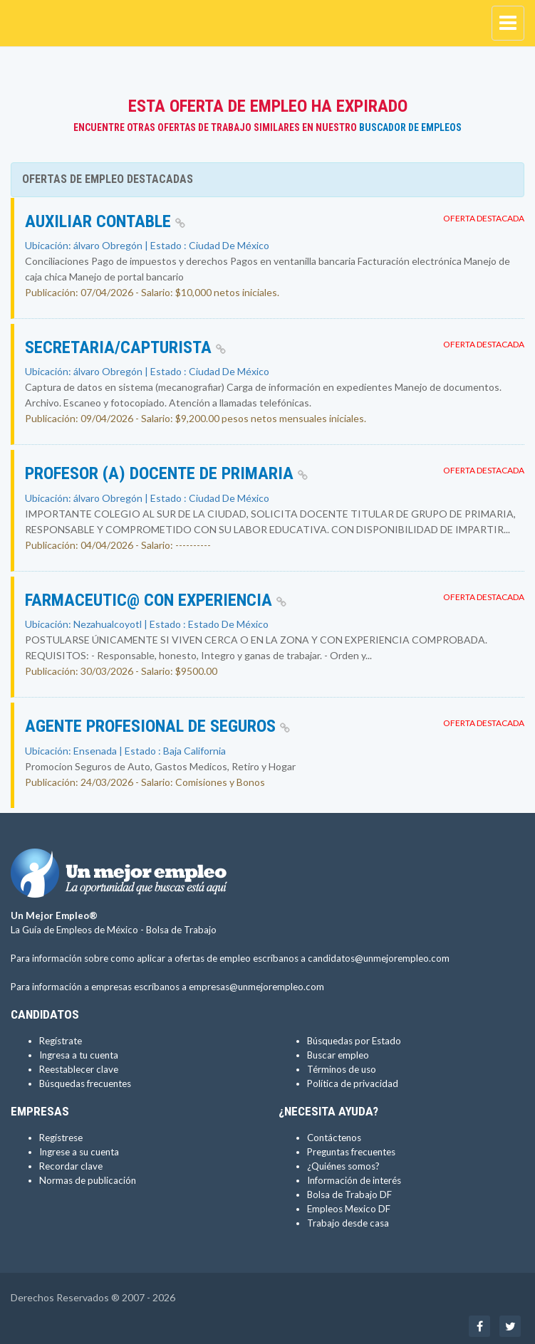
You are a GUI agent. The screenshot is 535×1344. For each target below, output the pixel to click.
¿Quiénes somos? (343, 1166)
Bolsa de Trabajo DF (349, 1194)
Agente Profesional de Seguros (157, 726)
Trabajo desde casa (348, 1223)
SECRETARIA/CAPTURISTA (125, 347)
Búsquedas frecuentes (85, 1083)
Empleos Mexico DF (348, 1208)
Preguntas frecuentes (351, 1151)
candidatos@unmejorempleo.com (379, 958)
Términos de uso (341, 1069)
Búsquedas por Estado (354, 1040)
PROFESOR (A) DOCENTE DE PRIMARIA (166, 473)
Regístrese (61, 1137)
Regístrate (60, 1040)
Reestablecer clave (78, 1069)
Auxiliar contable (105, 221)
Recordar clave (71, 1166)
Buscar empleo (338, 1055)
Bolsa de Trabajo (181, 929)
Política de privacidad (352, 1083)
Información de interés (354, 1180)
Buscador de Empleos (410, 127)
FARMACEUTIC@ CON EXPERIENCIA (155, 600)
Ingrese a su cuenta (79, 1151)
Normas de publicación (87, 1180)
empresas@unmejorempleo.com (256, 986)
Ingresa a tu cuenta (78, 1055)
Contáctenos (334, 1137)
